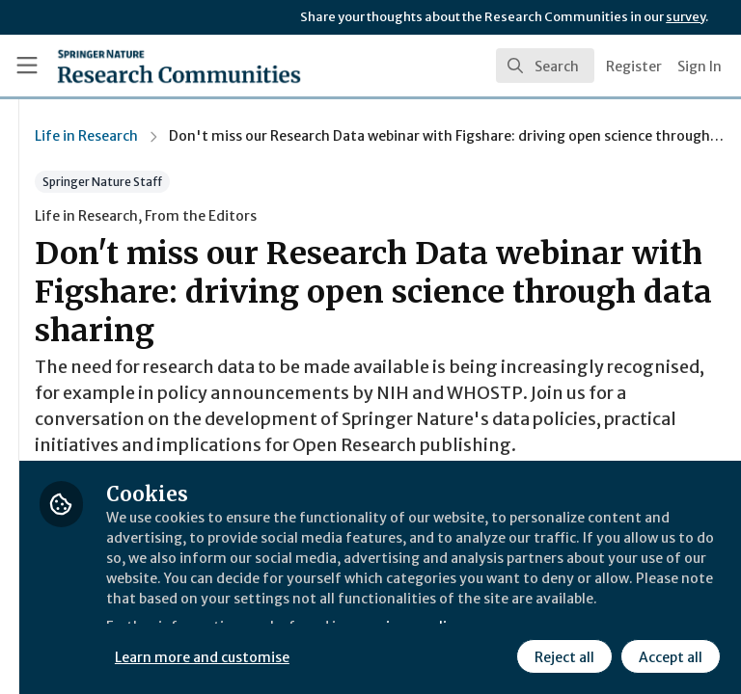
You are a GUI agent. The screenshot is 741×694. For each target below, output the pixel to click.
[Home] (136, 66)
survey (685, 17)
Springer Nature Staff (330, 181)
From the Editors (428, 216)
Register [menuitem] (634, 66)
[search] (545, 65)
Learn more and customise (430, 612)
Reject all (391, 654)
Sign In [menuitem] (699, 66)
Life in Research (314, 136)
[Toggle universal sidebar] (27, 66)
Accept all (497, 654)
